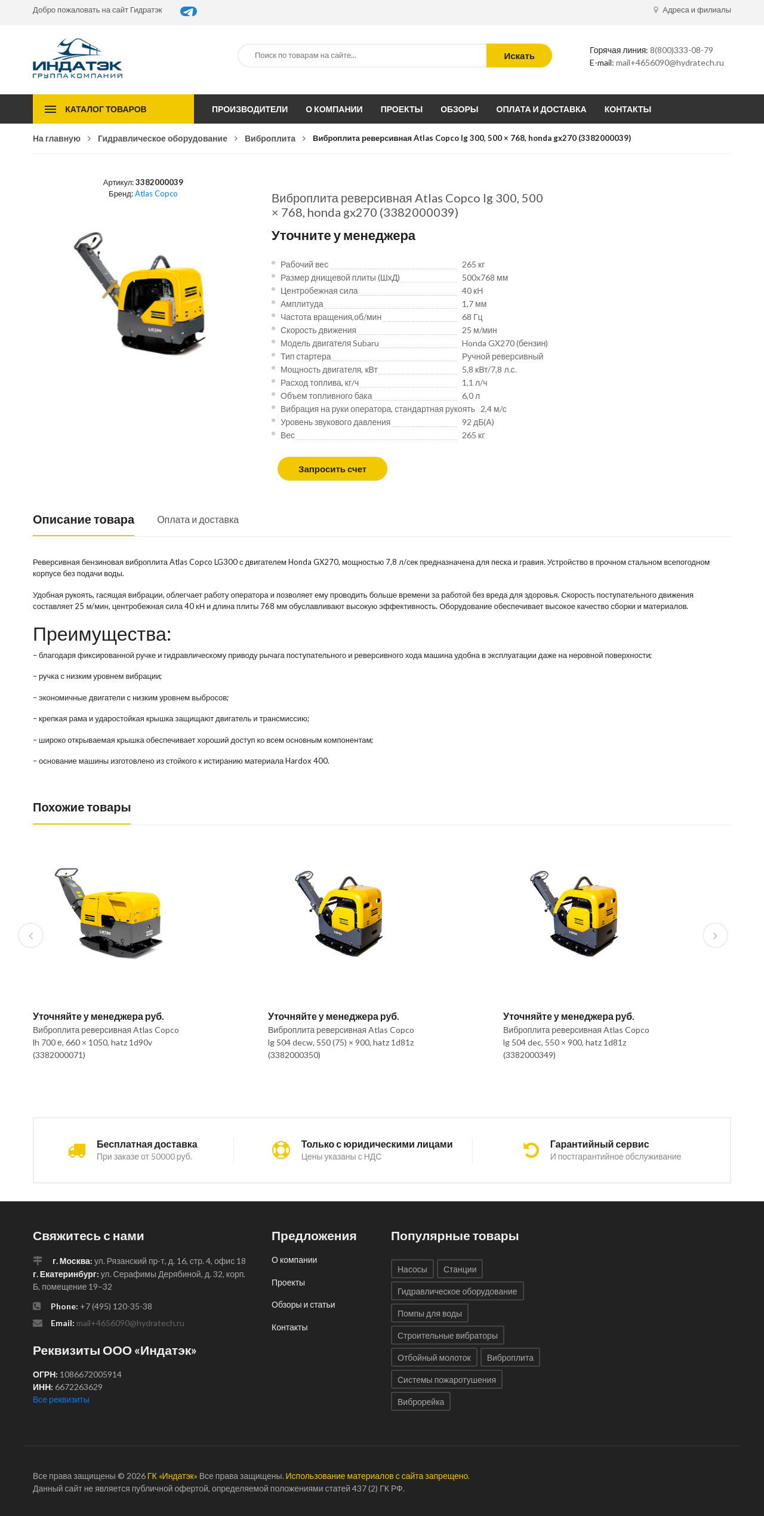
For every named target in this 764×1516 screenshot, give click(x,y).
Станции (460, 1269)
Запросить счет (332, 468)
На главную (57, 138)
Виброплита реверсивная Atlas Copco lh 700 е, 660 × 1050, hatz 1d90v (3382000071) (106, 1042)
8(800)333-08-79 (681, 50)
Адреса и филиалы (692, 9)
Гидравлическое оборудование (162, 138)
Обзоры (459, 109)
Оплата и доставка (542, 109)
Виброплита (270, 138)
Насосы (412, 1269)
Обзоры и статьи (303, 1304)
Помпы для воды (430, 1313)
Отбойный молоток (434, 1357)
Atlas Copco (156, 193)
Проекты (402, 109)
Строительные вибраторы (448, 1335)
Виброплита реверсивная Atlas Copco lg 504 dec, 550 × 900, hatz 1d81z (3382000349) (576, 1042)
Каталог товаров (105, 109)
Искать (519, 55)
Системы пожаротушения (447, 1379)
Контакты (628, 109)
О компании (334, 109)
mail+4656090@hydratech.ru (670, 62)
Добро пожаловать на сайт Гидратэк (97, 9)
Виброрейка (421, 1402)
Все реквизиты (61, 1399)
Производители (250, 109)
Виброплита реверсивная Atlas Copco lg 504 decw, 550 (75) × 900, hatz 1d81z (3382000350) (341, 1042)
